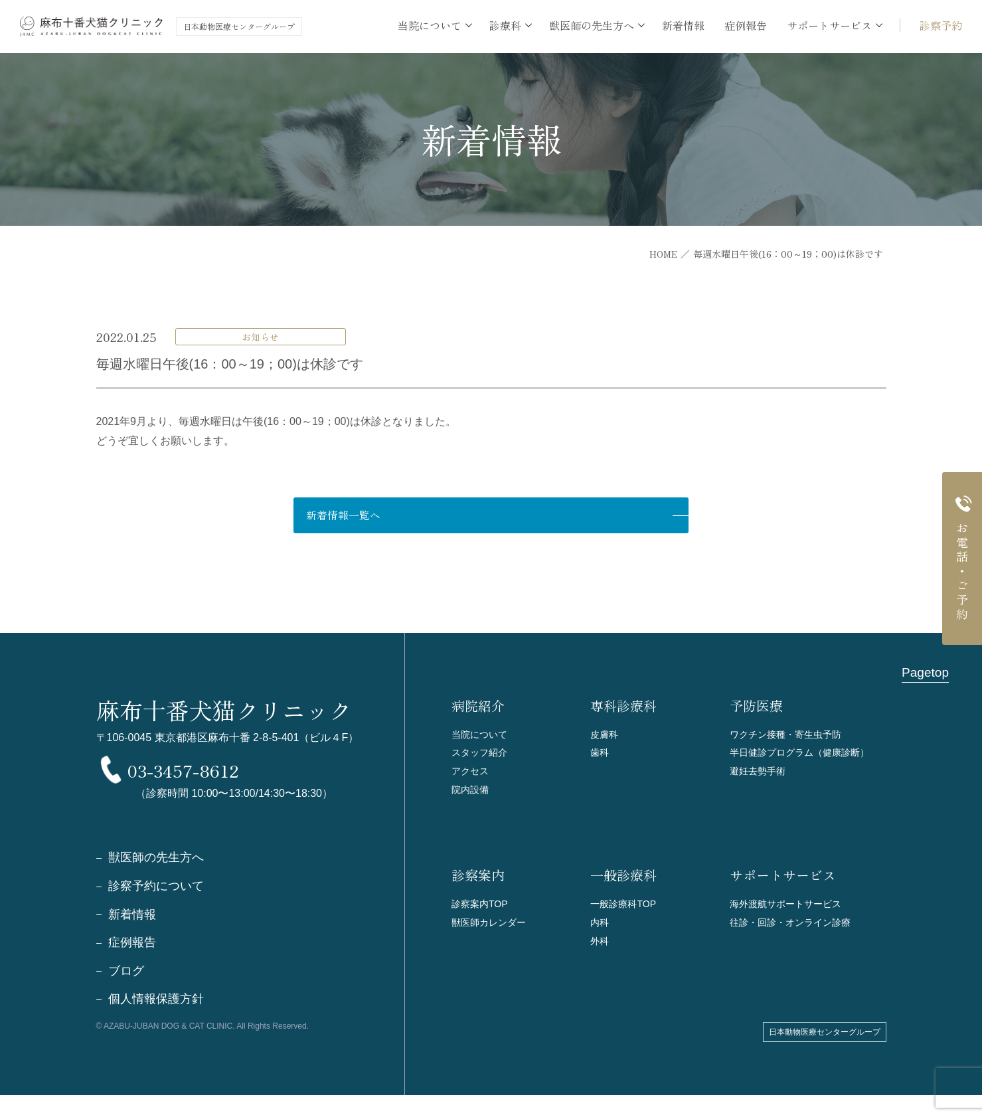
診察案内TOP (481, 912)
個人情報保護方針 (156, 1021)
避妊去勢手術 (759, 776)
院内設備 (471, 796)
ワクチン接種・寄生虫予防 (789, 736)
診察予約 (941, 25)
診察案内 (478, 884)
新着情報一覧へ (449, 517)
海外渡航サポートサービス (789, 912)
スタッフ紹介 (481, 756)
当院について (481, 736)
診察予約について (156, 907)
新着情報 (683, 25)
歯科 (600, 756)
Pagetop (924, 675)
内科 (600, 932)
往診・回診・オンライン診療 (794, 932)
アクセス (471, 776)
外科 (600, 952)
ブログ (126, 993)
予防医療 (756, 708)
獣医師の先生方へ (156, 879)
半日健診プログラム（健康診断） (804, 756)
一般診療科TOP (625, 912)
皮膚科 (605, 736)
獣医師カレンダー (491, 932)
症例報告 (745, 25)
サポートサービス (783, 884)
